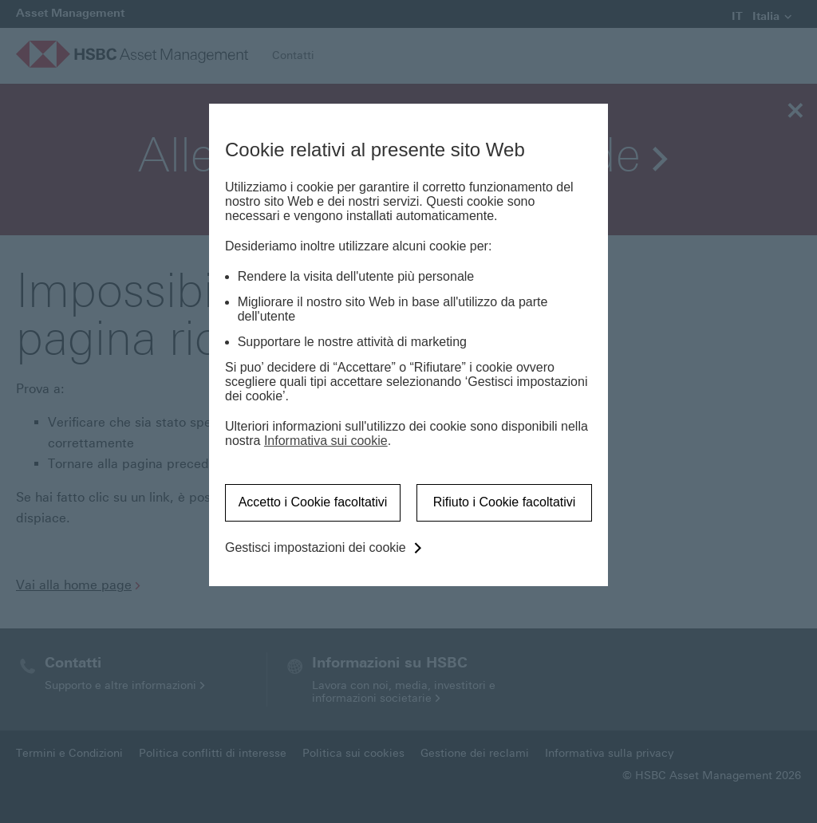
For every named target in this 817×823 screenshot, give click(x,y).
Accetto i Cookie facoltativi (313, 502)
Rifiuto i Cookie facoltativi (504, 502)
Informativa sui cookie (326, 440)
